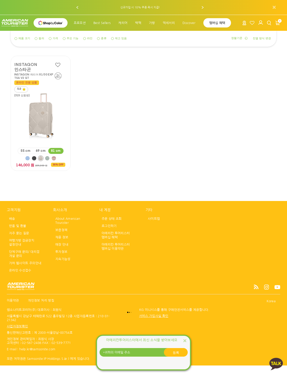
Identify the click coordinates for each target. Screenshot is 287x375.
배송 (12, 228)
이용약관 (13, 309)
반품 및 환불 (17, 235)
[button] (77, 7)
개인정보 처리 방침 (41, 309)
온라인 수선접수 (20, 279)
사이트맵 (154, 228)
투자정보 (61, 261)
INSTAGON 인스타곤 (25, 67)
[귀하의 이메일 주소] (143, 352)
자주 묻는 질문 (19, 242)
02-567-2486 (31, 352)
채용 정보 (61, 246)
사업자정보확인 (17, 335)
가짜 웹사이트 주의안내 (25, 272)
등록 (176, 352)
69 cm (41, 160)
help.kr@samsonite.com (37, 358)
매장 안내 (61, 253)
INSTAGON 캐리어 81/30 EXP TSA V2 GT (34, 76)
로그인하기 (109, 235)
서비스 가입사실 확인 (153, 325)
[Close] (184, 340)
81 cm (56, 160)
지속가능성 (63, 268)
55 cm (25, 160)
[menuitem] (80, 23)
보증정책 (61, 239)
